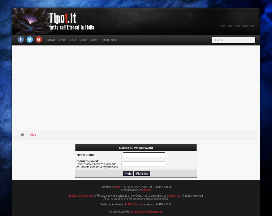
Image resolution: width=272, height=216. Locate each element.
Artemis (146, 189)
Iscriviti (51, 39)
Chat (94, 39)
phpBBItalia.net (133, 204)
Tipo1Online (109, 39)
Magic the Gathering (81, 195)
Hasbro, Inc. (174, 195)
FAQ (73, 39)
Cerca (83, 39)
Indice (32, 134)
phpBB (119, 186)
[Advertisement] (136, 88)
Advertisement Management (146, 211)
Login (62, 39)
